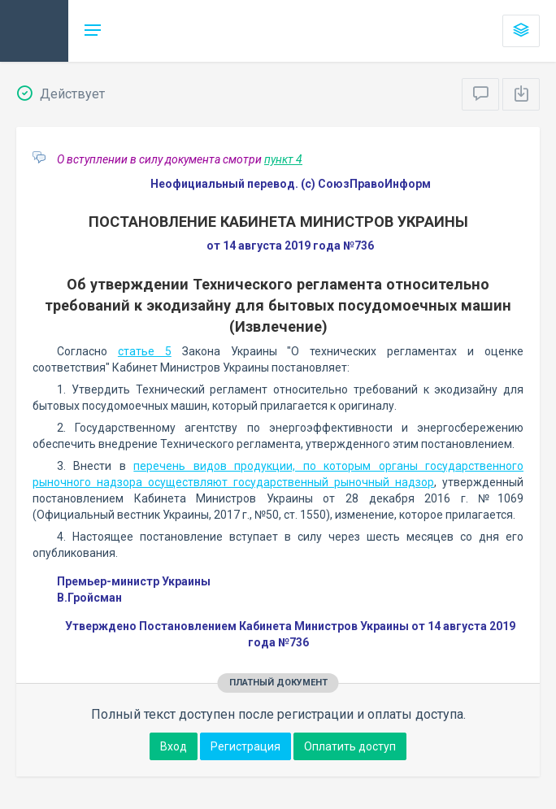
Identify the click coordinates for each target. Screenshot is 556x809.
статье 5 (145, 351)
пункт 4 (283, 159)
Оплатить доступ (350, 746)
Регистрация (245, 746)
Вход (173, 746)
